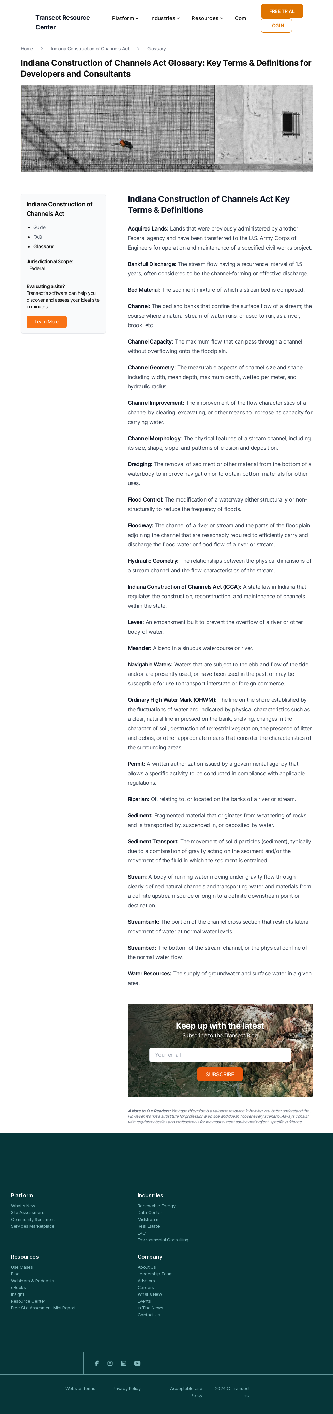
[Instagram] (110, 1363)
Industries (165, 18)
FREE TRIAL (281, 11)
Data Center (150, 1213)
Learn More (47, 322)
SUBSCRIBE (220, 1074)
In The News (150, 1308)
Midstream (148, 1219)
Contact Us (149, 1315)
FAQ (37, 237)
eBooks (18, 1287)
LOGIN (276, 26)
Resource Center (28, 1301)
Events (144, 1301)
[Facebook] (96, 1363)
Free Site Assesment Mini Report (43, 1308)
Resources (208, 18)
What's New (23, 1206)
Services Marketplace (33, 1226)
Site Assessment (27, 1213)
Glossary (156, 49)
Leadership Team (155, 1274)
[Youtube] (137, 1363)
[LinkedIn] (124, 1363)
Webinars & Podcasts (32, 1281)
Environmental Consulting (163, 1240)
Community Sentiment (33, 1219)
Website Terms (80, 1395)
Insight (17, 1294)
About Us (147, 1267)
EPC (142, 1233)
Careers (146, 1287)
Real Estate (149, 1226)
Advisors (146, 1281)
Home (27, 49)
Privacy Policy (126, 1395)
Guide (39, 228)
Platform (125, 18)
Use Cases (22, 1267)
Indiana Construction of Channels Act (90, 49)
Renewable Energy (157, 1206)
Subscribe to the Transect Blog (220, 1035)
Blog (15, 1274)
